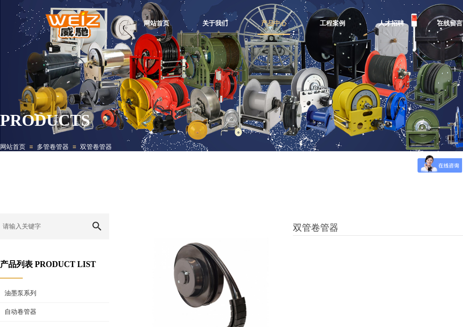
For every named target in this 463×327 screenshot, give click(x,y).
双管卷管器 (96, 147)
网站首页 (12, 147)
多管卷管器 (53, 147)
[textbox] (42, 226)
